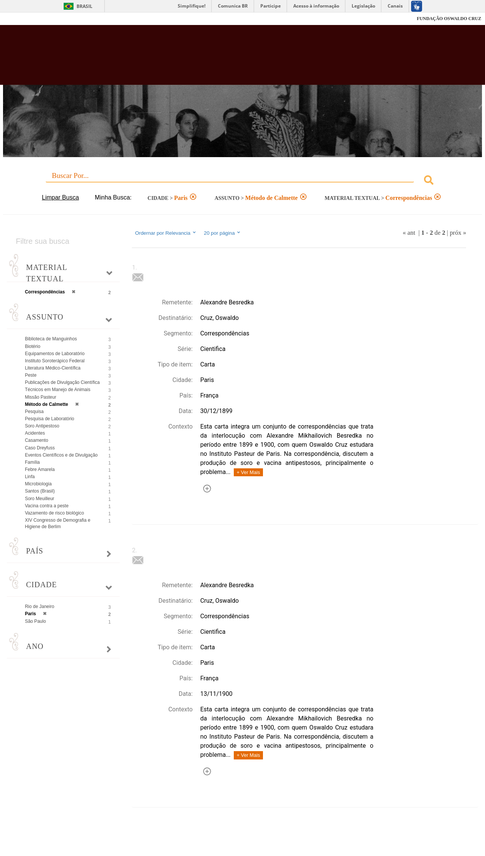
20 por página (222, 233)
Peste (31, 375)
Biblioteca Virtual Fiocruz (212, 58)
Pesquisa (34, 411)
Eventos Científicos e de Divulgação (61, 455)
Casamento (36, 440)
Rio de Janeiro (39, 606)
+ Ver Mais (248, 472)
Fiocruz (22, 18)
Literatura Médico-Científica (53, 368)
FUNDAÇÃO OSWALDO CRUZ (449, 18)
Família (32, 462)
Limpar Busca (60, 197)
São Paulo (35, 621)
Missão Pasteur (40, 397)
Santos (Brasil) (40, 491)
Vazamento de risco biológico (54, 513)
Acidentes (35, 433)
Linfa (30, 476)
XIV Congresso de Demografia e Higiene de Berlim (58, 523)
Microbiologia (38, 483)
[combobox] (242, 181)
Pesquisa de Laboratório (49, 418)
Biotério (33, 346)
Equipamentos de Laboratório (54, 353)
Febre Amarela (40, 469)
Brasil (84, 6)
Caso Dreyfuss (40, 448)
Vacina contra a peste (47, 505)
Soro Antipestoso (42, 426)
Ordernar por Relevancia (166, 233)
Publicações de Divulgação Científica (62, 382)
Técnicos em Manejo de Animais (58, 389)
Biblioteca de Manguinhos (51, 338)
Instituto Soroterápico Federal (54, 360)
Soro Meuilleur (39, 498)
